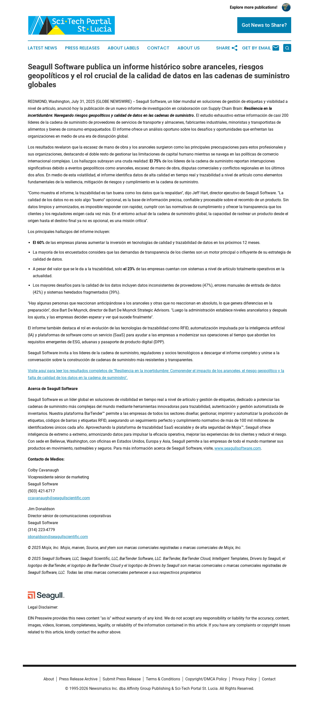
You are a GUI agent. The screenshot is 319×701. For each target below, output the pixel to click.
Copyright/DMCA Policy (206, 679)
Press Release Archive (78, 679)
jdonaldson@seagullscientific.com (58, 536)
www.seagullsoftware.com (237, 448)
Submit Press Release (122, 679)
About (48, 679)
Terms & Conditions (163, 679)
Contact (158, 48)
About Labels (123, 48)
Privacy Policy (244, 679)
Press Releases (82, 48)
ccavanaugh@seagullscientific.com (59, 498)
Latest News (42, 48)
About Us (188, 48)
